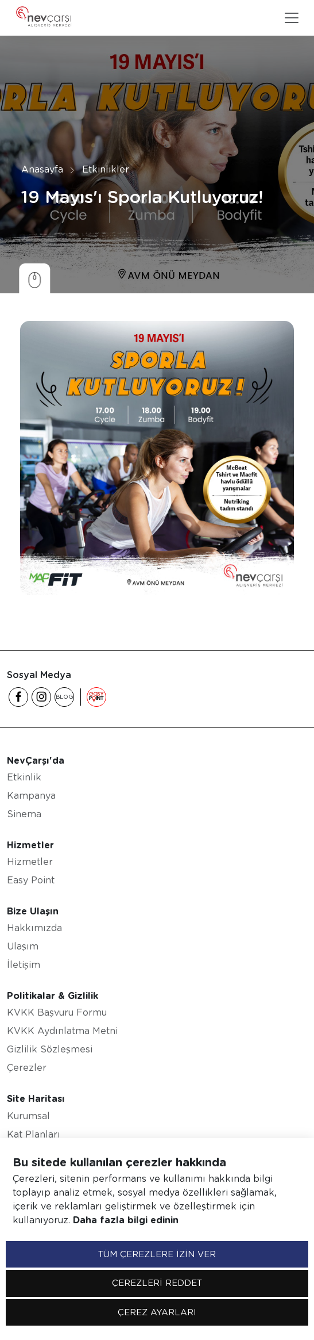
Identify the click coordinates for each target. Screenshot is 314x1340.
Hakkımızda (34, 927)
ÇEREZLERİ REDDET (157, 1283)
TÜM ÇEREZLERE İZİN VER (157, 1254)
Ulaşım (22, 946)
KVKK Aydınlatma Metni (62, 1030)
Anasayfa (42, 169)
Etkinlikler (105, 169)
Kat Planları (33, 1134)
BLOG (64, 696)
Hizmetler (30, 861)
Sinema (24, 814)
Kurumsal (28, 1116)
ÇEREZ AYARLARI (157, 1312)
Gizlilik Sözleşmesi (49, 1049)
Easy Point (31, 880)
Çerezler (26, 1067)
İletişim (23, 964)
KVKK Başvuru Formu (57, 1012)
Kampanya (31, 795)
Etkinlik (24, 777)
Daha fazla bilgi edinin (126, 1220)
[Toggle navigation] (291, 17)
